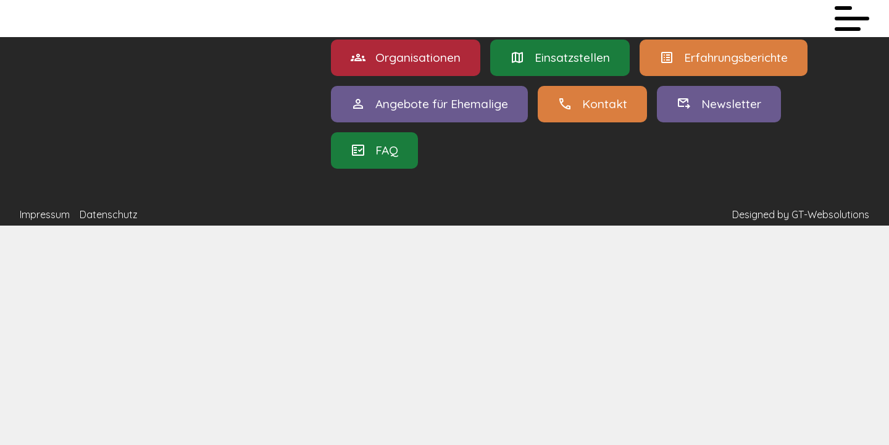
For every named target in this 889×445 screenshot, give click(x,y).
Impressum (45, 214)
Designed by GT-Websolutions (800, 214)
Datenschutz (109, 214)
